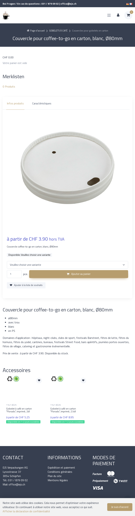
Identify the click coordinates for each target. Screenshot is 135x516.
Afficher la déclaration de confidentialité (26, 511)
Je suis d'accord (119, 507)
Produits (9, 86)
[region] (67, 103)
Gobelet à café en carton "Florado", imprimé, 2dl (19, 410)
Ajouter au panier (79, 274)
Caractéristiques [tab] (41, 103)
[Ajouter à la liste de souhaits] (39, 380)
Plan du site (55, 476)
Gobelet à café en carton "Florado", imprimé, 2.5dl (63, 410)
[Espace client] (118, 15)
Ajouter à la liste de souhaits (26, 285)
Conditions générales (60, 472)
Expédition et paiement (61, 467)
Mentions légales (58, 480)
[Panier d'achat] (128, 15)
